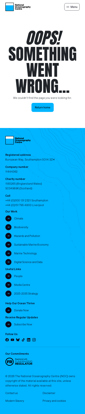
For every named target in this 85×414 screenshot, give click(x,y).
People (18, 276)
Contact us (11, 393)
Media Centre (22, 285)
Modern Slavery (14, 401)
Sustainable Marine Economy (31, 244)
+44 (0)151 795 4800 (18, 205)
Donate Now (21, 310)
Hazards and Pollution (27, 236)
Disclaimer (49, 393)
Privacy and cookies (54, 401)
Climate (18, 218)
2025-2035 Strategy (26, 293)
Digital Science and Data (28, 262)
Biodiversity (21, 227)
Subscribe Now (23, 324)
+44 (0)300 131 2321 (18, 200)
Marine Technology (25, 253)
